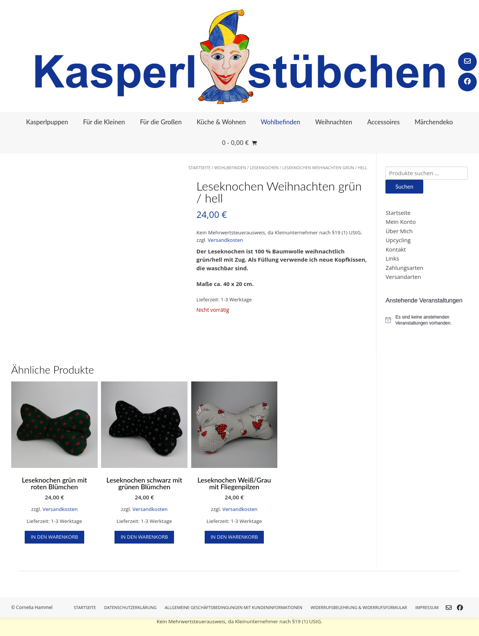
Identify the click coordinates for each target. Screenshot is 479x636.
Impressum (427, 607)
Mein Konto (400, 221)
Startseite (199, 167)
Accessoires (383, 122)
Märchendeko (434, 122)
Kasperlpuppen (47, 122)
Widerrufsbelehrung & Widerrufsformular (359, 607)
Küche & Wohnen (221, 122)
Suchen (404, 186)
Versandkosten (225, 240)
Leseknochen (264, 167)
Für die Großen (161, 122)
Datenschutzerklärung (130, 607)
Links (392, 258)
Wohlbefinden (280, 122)
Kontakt (395, 249)
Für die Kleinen (104, 122)
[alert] (426, 320)
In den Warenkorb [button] (54, 536)
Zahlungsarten (404, 267)
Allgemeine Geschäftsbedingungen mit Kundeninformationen (233, 607)
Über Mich (398, 231)
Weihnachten (333, 122)
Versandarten (403, 276)
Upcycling (398, 240)
